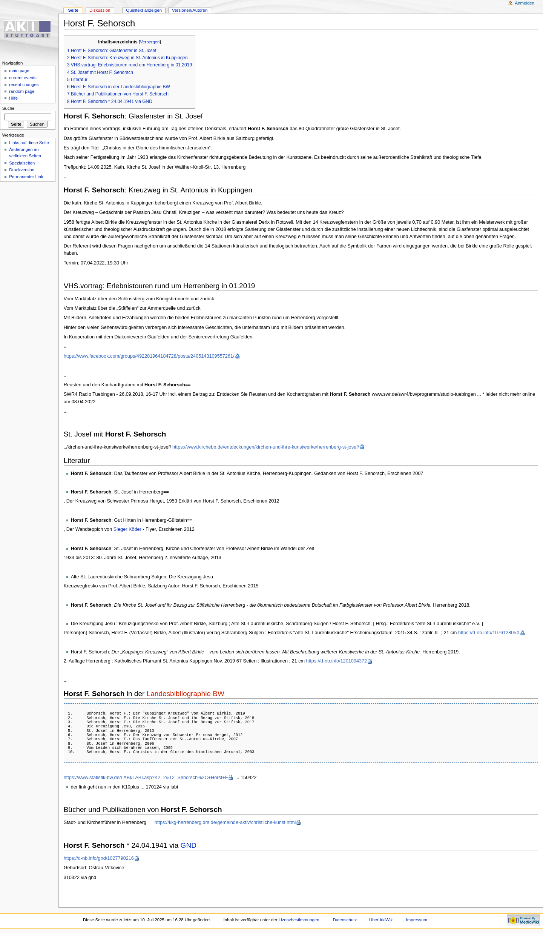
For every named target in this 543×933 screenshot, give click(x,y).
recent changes (23, 84)
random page (22, 91)
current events (23, 77)
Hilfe (13, 98)
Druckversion (21, 170)
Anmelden (525, 3)
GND (188, 845)
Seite (73, 10)
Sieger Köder (127, 529)
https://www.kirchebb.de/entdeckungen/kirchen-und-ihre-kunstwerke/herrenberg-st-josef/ (265, 447)
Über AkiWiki (381, 920)
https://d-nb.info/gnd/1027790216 (99, 858)
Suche (8, 108)
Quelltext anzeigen (144, 10)
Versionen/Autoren (189, 10)
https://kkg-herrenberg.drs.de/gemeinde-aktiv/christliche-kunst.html (225, 822)
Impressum (417, 920)
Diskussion (99, 10)
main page (19, 70)
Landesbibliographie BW (185, 694)
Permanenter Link (26, 176)
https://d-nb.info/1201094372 (336, 661)
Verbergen (150, 42)
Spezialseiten (22, 163)
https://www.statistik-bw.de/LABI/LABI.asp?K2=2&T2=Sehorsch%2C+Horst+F (146, 777)
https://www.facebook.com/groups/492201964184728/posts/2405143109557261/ (149, 356)
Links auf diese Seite (29, 142)
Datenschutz (345, 920)
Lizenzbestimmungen (299, 920)
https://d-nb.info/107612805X (489, 632)
